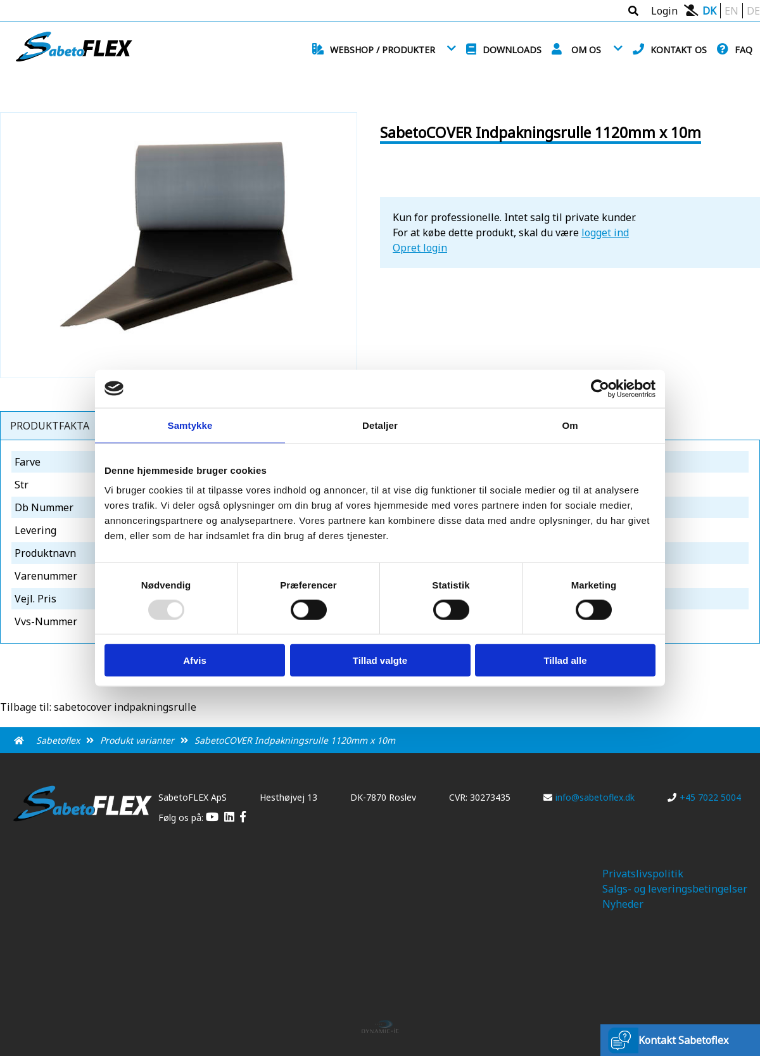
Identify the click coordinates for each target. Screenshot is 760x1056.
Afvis (194, 660)
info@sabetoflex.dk (589, 797)
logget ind (605, 232)
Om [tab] (570, 424)
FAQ (743, 50)
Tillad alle (564, 660)
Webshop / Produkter (382, 50)
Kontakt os (678, 50)
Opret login (420, 248)
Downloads (512, 50)
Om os (586, 50)
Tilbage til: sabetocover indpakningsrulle (98, 707)
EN (731, 11)
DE (753, 11)
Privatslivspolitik (642, 874)
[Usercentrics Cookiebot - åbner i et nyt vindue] (600, 388)
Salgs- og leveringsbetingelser (674, 889)
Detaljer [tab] (380, 424)
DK (709, 11)
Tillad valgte (380, 660)
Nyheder (622, 904)
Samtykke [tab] (190, 424)
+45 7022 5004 (704, 797)
